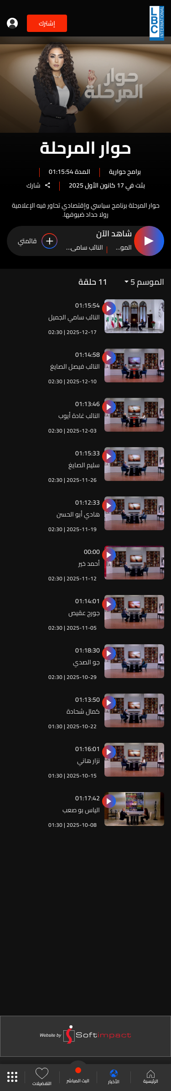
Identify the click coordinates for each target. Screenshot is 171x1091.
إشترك (47, 23)
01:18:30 (87, 650)
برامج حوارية (125, 171)
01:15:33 (87, 453)
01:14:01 (87, 601)
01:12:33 (87, 502)
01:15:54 (87, 305)
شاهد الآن (114, 234)
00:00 (92, 552)
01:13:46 (87, 404)
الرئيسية (150, 1078)
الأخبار (113, 1078)
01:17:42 (87, 798)
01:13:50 (87, 699)
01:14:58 (87, 354)
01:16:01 (87, 749)
